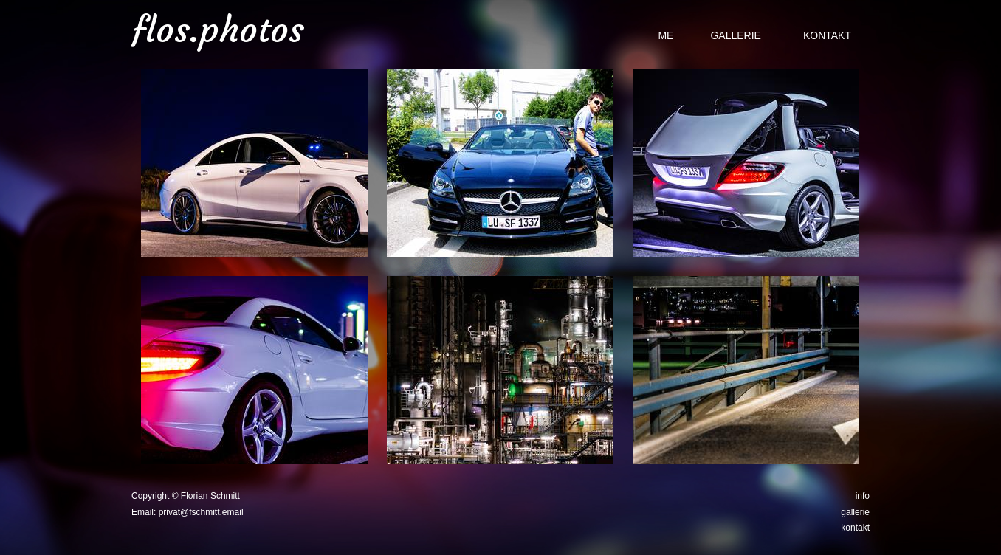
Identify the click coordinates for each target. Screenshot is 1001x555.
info (863, 496)
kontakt (855, 528)
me (665, 35)
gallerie (855, 512)
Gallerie (735, 35)
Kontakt (827, 35)
